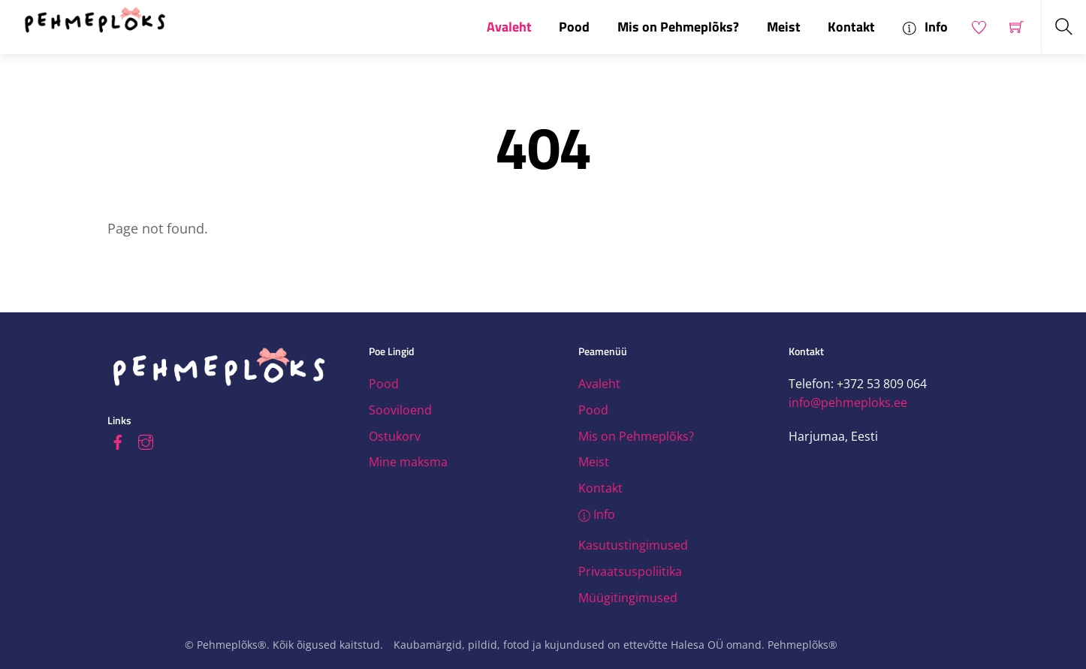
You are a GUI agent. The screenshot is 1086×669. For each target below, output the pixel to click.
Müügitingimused (627, 597)
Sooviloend (400, 410)
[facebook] (117, 440)
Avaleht (509, 27)
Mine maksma (408, 462)
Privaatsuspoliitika (630, 571)
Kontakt (851, 27)
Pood (574, 27)
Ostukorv (395, 436)
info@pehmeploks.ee (848, 402)
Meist (784, 27)
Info (925, 27)
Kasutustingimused (633, 545)
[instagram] (145, 440)
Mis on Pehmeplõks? (678, 27)
